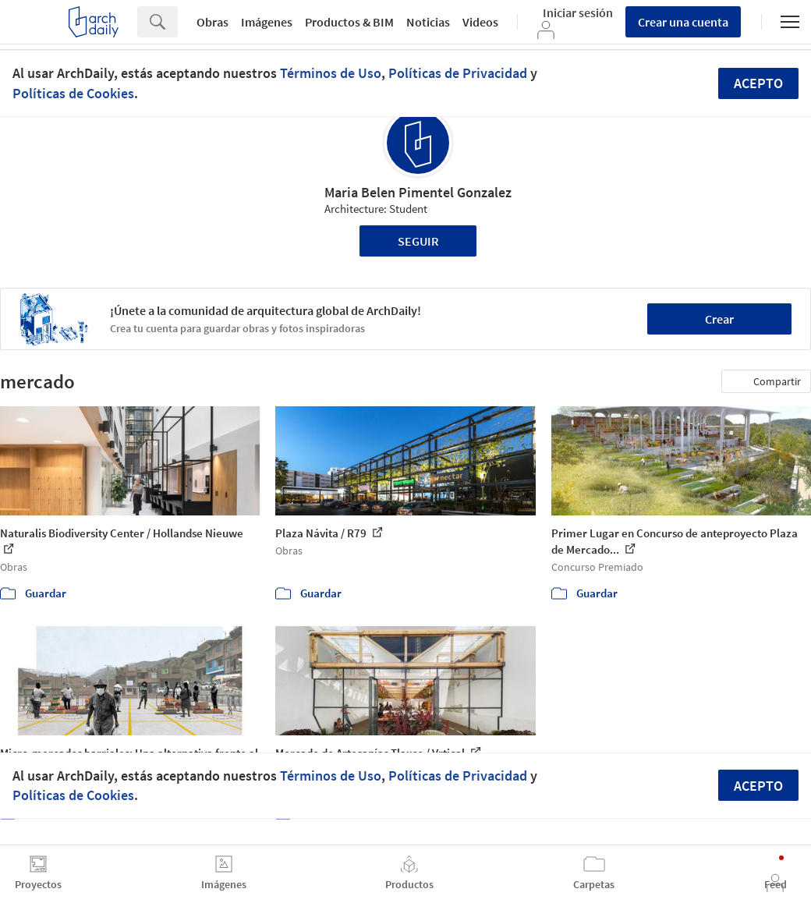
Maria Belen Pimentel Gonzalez (418, 192)
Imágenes (266, 22)
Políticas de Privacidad (457, 73)
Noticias (428, 22)
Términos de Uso (330, 73)
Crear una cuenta (683, 22)
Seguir (418, 241)
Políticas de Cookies (73, 93)
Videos (480, 22)
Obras (212, 22)
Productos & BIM (349, 22)
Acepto (758, 83)
